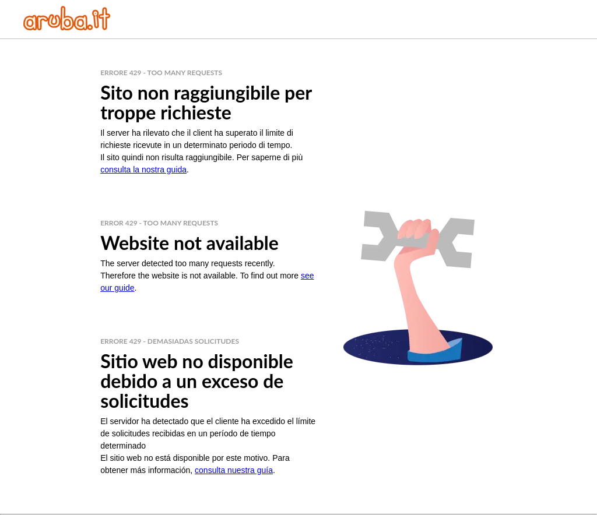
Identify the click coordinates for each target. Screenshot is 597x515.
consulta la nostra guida (143, 169)
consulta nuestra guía (234, 470)
